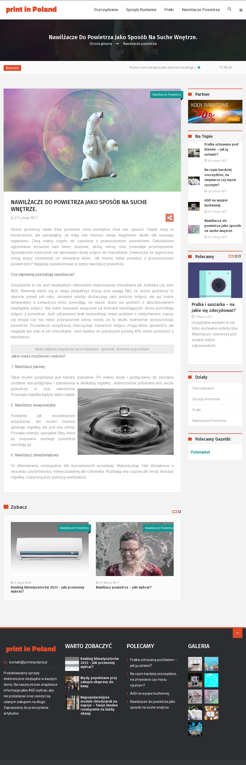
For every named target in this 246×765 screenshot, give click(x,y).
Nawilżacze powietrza (201, 9)
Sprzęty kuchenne (141, 9)
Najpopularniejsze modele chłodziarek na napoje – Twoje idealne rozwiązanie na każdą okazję (99, 706)
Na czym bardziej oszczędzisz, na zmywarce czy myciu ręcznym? (220, 177)
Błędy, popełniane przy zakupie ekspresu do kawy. (98, 682)
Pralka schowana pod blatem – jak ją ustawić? (221, 149)
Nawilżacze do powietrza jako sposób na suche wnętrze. (222, 226)
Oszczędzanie (106, 9)
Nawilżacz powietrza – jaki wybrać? (124, 587)
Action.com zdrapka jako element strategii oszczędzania (183, 67)
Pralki (169, 9)
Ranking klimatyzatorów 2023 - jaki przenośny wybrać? (47, 590)
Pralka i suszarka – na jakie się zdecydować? (214, 307)
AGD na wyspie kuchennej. (216, 202)
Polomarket (200, 452)
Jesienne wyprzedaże (132, 349)
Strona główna (101, 44)
